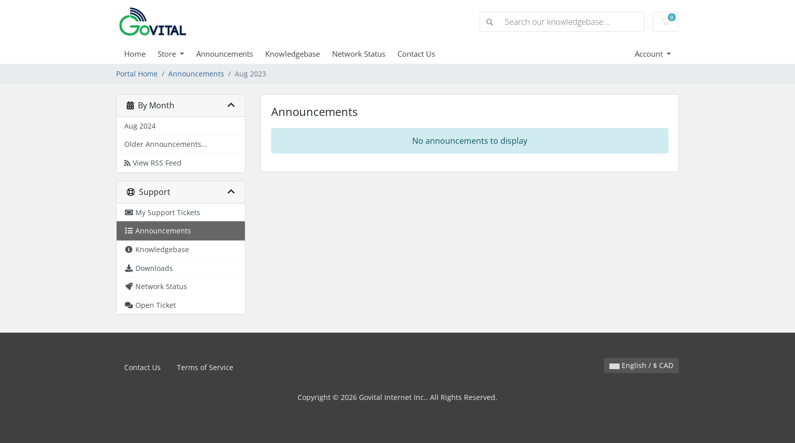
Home (135, 54)
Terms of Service (205, 367)
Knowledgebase (292, 54)
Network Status (358, 54)
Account (650, 54)
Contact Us (416, 54)
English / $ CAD (641, 365)
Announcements (224, 54)
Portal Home (137, 73)
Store (168, 54)
